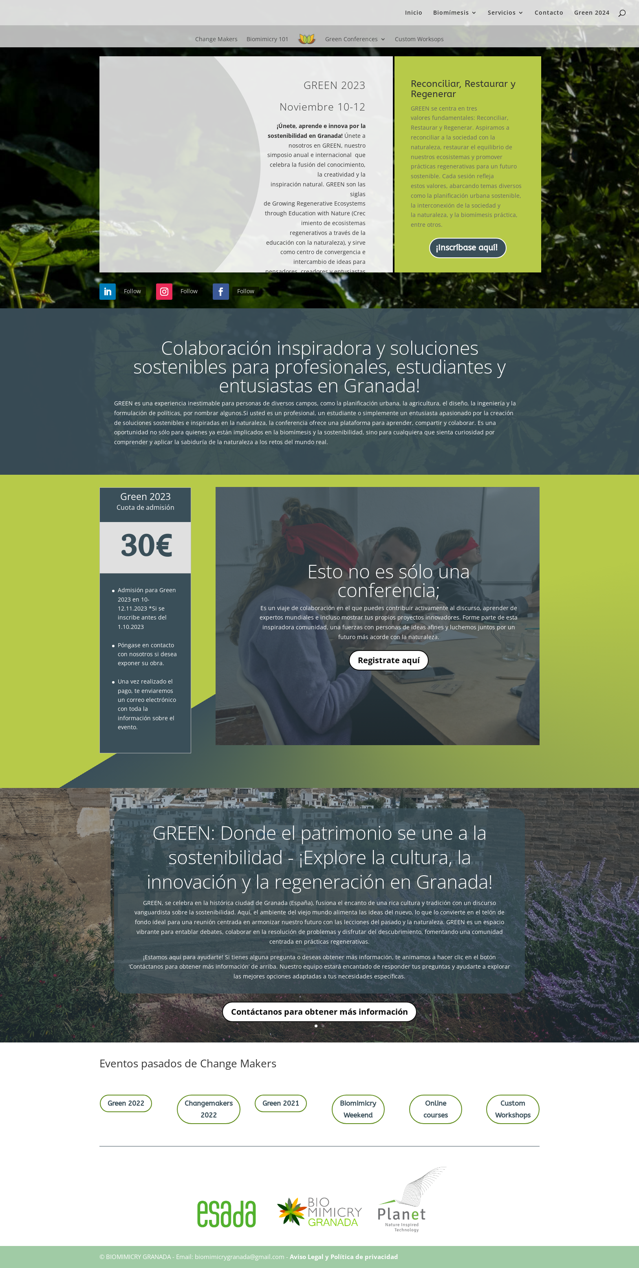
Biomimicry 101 (268, 39)
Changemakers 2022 (209, 1109)
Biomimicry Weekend (358, 1109)
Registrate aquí (389, 660)
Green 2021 (280, 1103)
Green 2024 (592, 13)
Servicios (502, 13)
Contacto (549, 13)
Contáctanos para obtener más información (319, 1012)
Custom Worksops (419, 39)
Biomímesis (451, 13)
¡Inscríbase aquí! (467, 247)
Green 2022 (126, 1103)
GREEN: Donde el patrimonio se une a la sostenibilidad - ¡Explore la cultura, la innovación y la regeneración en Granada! (320, 858)
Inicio (414, 13)
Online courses (435, 1109)
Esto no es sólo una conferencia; (388, 581)
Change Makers (216, 39)
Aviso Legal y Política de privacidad (344, 1257)
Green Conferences (351, 39)
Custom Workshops (513, 1109)
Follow (135, 291)
